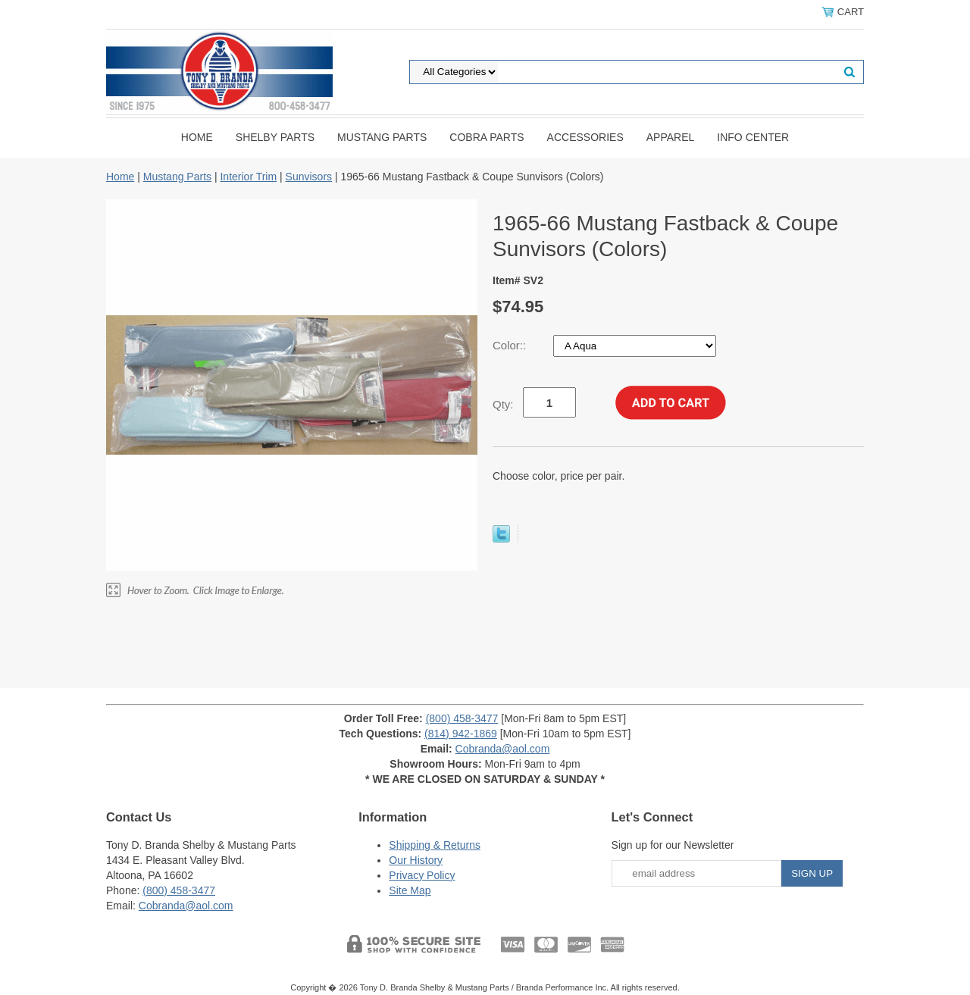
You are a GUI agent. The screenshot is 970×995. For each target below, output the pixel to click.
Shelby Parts (275, 137)
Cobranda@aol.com (502, 749)
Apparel (670, 137)
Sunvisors (309, 177)
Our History (416, 860)
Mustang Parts (382, 137)
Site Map (409, 890)
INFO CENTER (753, 137)
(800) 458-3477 (462, 718)
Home (197, 137)
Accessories (585, 137)
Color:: (511, 345)
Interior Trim (248, 177)
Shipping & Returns (434, 845)
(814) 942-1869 (460, 733)
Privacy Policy (422, 875)
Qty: (503, 404)
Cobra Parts (486, 137)
